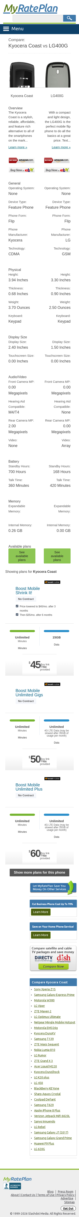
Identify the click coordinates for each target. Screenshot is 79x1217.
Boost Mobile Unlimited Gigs (29, 692)
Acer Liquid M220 (45, 1066)
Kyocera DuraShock (47, 1072)
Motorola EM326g (46, 1028)
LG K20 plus (41, 1077)
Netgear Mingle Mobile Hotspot (54, 1022)
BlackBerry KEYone (46, 1088)
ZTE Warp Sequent (46, 1044)
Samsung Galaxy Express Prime (54, 994)
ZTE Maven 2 (42, 1011)
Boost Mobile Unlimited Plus (29, 787)
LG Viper (39, 1005)
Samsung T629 (44, 1105)
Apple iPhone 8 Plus (47, 1110)
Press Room (65, 1191)
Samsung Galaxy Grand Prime (53, 1138)
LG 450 (38, 1083)
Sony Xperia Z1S (45, 989)
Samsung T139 (44, 1039)
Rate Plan (30, 8)
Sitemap (69, 1202)
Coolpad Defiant (45, 1099)
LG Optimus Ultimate (47, 1017)
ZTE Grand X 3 (43, 1061)
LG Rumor (40, 1055)
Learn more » (17, 147)
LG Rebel (40, 1127)
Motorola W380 (44, 1000)
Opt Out (68, 1208)
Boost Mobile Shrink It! (28, 590)
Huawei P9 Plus (44, 1143)
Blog (50, 1191)
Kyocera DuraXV (44, 1033)
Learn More (40, 912)
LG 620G (39, 1149)
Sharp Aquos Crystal (47, 1094)
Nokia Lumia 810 (44, 1050)
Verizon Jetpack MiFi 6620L (52, 1116)
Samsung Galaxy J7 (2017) (51, 1132)
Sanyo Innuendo (44, 1121)
